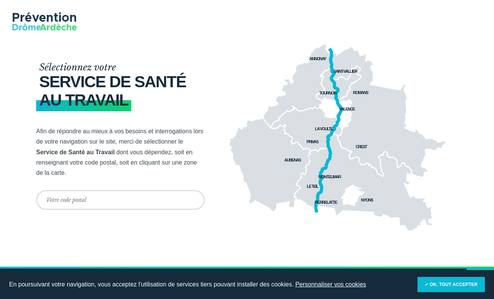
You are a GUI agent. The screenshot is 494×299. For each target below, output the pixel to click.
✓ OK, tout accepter (451, 284)
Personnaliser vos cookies (330, 284)
